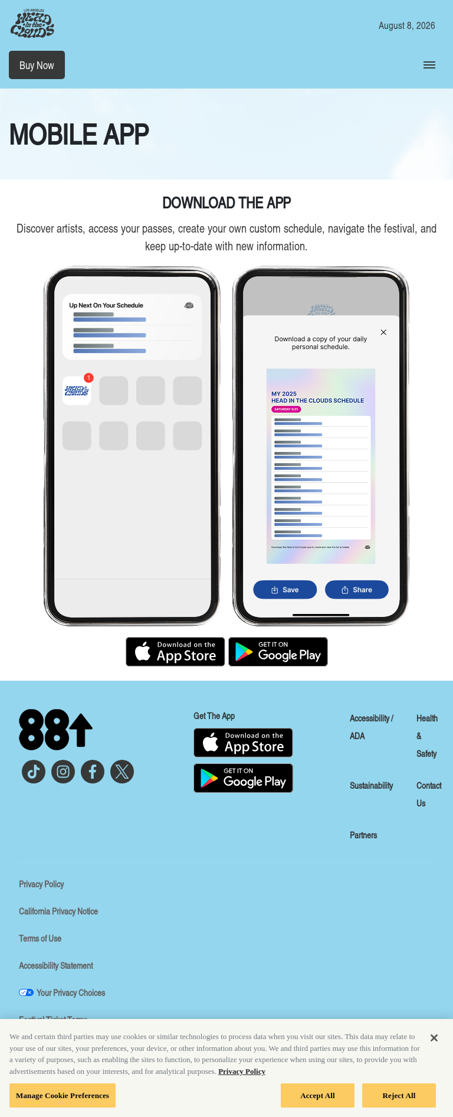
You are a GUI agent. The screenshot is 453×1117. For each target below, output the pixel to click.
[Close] (434, 1042)
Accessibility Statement (56, 965)
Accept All (317, 1099)
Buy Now (36, 65)
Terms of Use (40, 938)
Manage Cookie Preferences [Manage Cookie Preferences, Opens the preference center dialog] (62, 1099)
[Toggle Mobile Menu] (429, 65)
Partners (363, 835)
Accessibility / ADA (371, 727)
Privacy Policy (41, 884)
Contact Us (428, 794)
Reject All (399, 1099)
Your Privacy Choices (71, 992)
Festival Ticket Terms (53, 1019)
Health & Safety (427, 735)
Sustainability (371, 785)
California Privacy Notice (58, 911)
